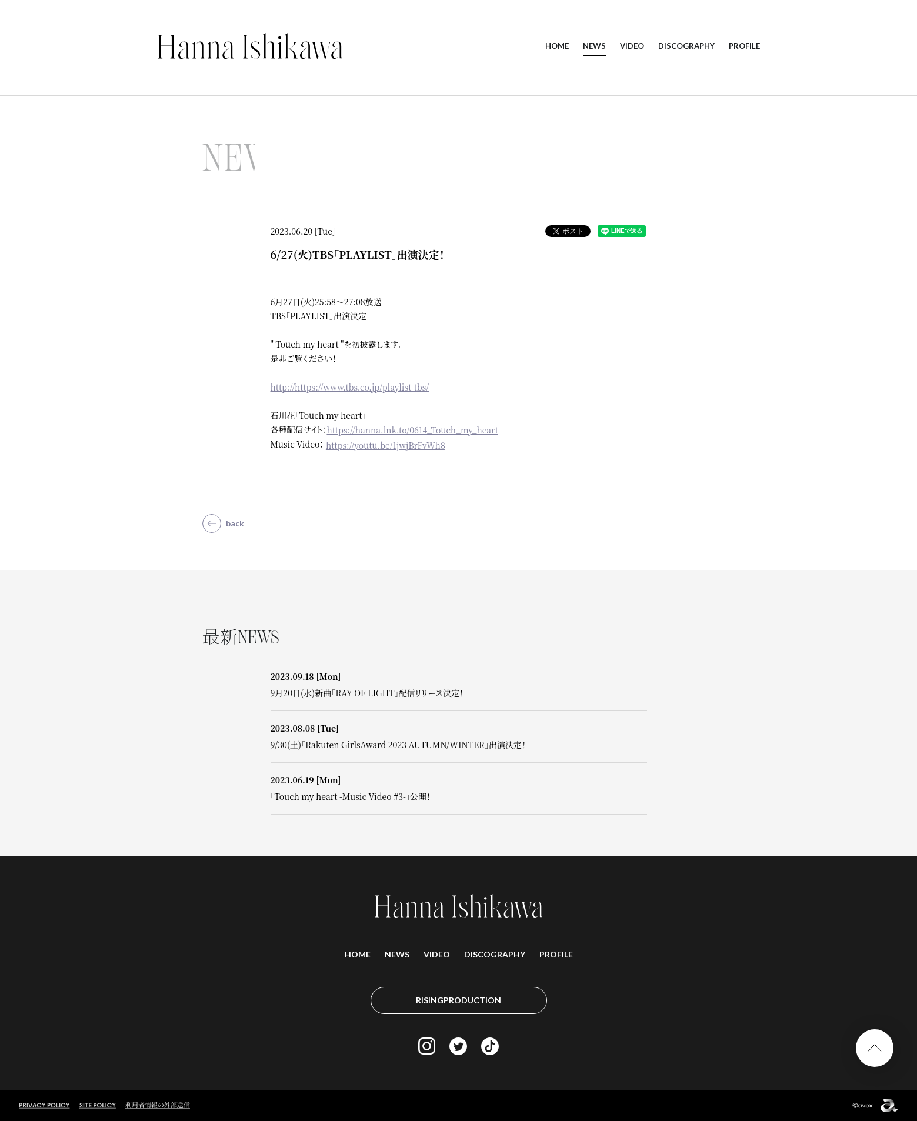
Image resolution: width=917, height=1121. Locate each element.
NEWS (594, 46)
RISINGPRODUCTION (458, 1000)
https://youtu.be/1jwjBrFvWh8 (385, 445)
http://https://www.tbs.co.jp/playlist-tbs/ (350, 387)
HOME (557, 46)
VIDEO (632, 46)
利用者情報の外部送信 (157, 1104)
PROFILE (744, 46)
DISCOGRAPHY (686, 46)
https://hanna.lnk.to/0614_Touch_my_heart (412, 430)
